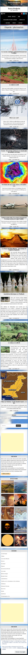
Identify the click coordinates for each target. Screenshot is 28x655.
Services (3, 588)
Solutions (8, 23)
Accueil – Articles (12, 16)
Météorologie (4, 573)
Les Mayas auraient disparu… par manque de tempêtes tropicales (14, 249)
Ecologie (3, 563)
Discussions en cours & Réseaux (10, 19)
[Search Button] (26, 14)
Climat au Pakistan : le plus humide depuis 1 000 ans (14, 402)
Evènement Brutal (5, 568)
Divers (2, 561)
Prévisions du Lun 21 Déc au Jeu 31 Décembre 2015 (14, 185)
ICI (16, 365)
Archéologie (4, 553)
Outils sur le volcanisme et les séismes (10, 581)
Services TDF (22, 19)
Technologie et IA (5, 596)
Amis (19, 16)
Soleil (2, 591)
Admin (10, 60)
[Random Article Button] (22, 14)
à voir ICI (17, 363)
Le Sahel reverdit (14, 85)
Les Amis (3, 571)
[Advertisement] (12, 442)
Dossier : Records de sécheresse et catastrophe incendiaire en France (14, 151)
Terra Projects (14, 2)
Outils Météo (4, 578)
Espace (3, 566)
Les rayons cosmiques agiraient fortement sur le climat (14, 52)
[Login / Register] (24, 14)
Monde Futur (4, 576)
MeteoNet (20, 23)
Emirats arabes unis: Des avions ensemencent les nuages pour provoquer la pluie (14, 218)
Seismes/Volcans (5, 586)
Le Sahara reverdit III (14, 343)
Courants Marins (5, 558)
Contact (14, 23)
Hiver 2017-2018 (14, 118)
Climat (2, 556)
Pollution (3, 583)
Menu (4, 13)
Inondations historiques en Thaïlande (14, 294)
